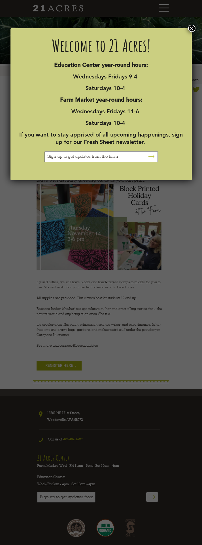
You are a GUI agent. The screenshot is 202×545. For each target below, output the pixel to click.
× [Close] (192, 28)
